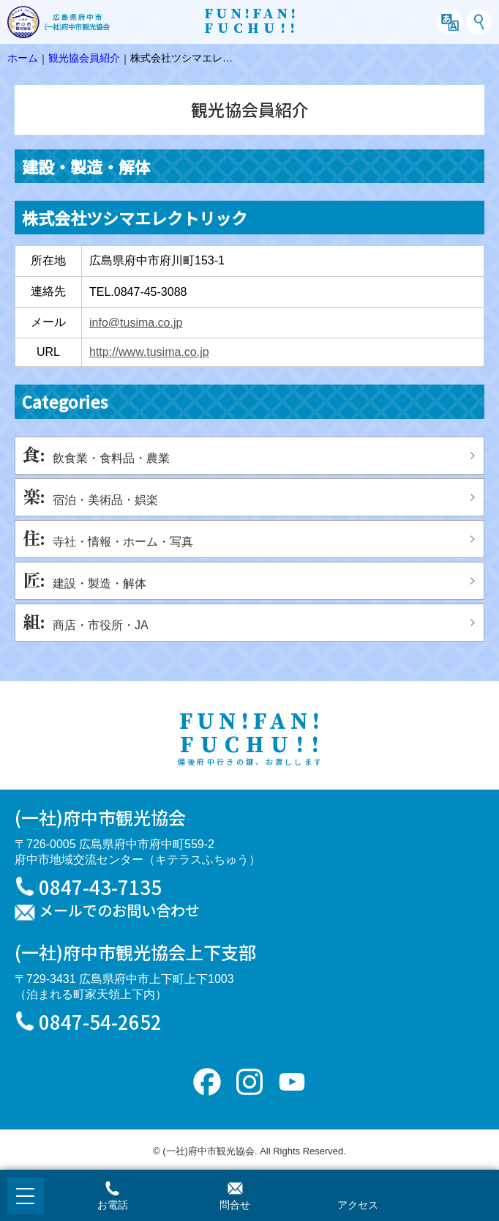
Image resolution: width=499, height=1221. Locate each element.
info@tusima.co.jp (135, 322)
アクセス (357, 1205)
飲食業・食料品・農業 (111, 458)
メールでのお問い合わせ (119, 911)
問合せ (235, 1205)
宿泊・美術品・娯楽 (105, 500)
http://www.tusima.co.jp (149, 352)
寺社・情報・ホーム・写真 (123, 541)
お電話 (112, 1205)
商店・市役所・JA (101, 625)
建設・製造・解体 (99, 583)
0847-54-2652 (100, 1021)
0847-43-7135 (100, 886)
